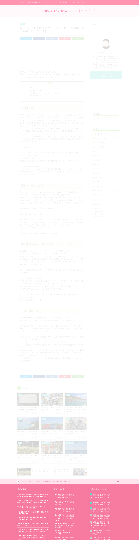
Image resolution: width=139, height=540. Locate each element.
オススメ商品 (107, 146)
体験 (107, 168)
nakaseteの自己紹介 (34, 2)
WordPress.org (99, 216)
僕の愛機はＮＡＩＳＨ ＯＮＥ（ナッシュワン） (45, 92)
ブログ (107, 159)
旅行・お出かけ (107, 177)
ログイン (97, 208)
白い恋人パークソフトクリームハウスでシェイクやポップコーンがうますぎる (32, 507)
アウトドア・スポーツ (107, 133)
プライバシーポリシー (79, 2)
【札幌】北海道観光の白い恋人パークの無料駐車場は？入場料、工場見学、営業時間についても (32, 501)
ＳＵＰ (22, 368)
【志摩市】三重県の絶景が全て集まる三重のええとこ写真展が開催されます (32, 518)
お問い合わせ (63, 2)
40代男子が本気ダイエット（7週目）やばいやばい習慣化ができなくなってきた (32, 524)
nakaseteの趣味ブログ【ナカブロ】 (69, 11)
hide (55, 82)
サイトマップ (50, 2)
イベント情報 (107, 142)
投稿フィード (98, 211)
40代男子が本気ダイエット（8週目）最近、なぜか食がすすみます (32, 513)
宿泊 (107, 172)
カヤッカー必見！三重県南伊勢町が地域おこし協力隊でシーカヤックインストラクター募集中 (32, 530)
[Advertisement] (52, 56)
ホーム (21, 2)
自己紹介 (23, 23)
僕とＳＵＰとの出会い (37, 89)
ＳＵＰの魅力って (35, 95)
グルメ (107, 151)
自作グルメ (107, 185)
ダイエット (107, 155)
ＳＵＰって (33, 86)
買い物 (107, 194)
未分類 (107, 181)
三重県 (107, 164)
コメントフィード (100, 213)
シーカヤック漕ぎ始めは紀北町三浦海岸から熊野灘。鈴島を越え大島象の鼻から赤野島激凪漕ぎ (32, 495)
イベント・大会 (107, 138)
